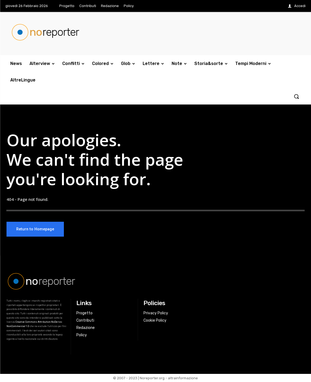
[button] (296, 96)
